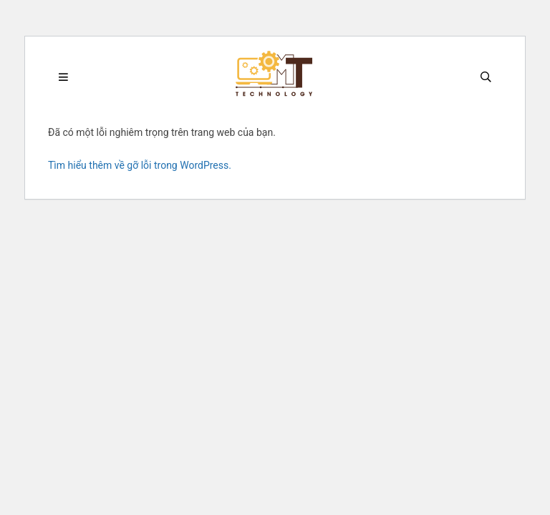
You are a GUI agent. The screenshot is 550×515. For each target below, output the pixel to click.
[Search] (486, 77)
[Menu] (64, 77)
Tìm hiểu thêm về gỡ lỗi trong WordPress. (139, 165)
